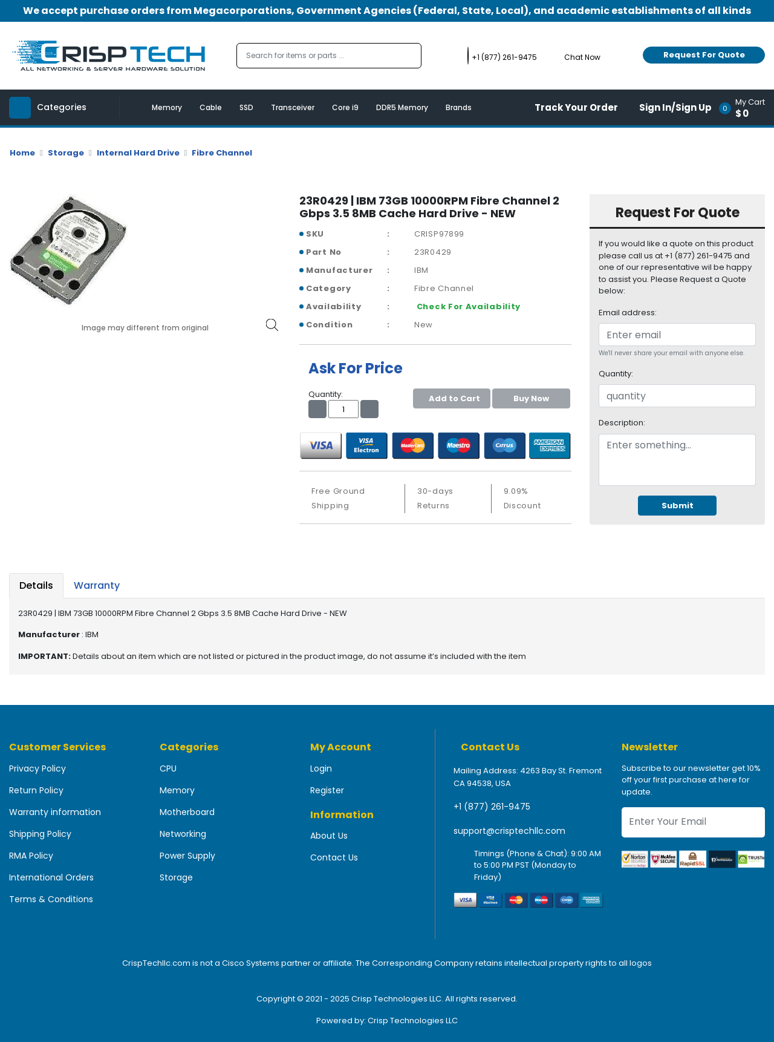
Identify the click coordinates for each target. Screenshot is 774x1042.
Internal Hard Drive (138, 153)
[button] (746, 107)
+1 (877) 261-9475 (492, 807)
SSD (246, 107)
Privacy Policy (37, 768)
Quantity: (616, 373)
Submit (678, 505)
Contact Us (334, 857)
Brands (459, 107)
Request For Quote (704, 55)
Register (327, 790)
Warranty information (55, 812)
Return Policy (36, 790)
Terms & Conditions (51, 899)
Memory (167, 107)
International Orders (51, 877)
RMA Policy (31, 856)
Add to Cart (451, 398)
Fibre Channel (222, 153)
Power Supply (187, 856)
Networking (183, 834)
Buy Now (531, 398)
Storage (66, 153)
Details (36, 585)
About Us (329, 836)
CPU (168, 768)
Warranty (97, 585)
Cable (211, 107)
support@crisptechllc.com (509, 831)
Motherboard (187, 812)
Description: (622, 422)
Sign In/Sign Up (675, 107)
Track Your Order (576, 107)
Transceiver (292, 107)
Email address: (628, 312)
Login (321, 768)
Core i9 (345, 107)
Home (22, 153)
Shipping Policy (40, 834)
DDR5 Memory (402, 107)
